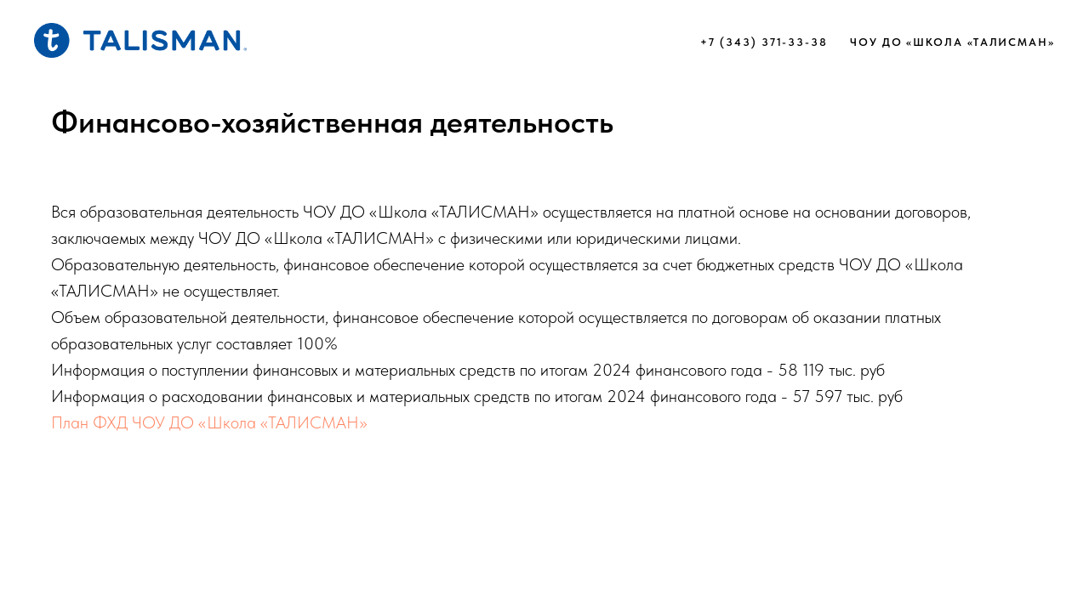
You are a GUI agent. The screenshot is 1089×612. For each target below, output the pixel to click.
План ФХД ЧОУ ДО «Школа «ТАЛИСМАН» (209, 422)
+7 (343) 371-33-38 (764, 42)
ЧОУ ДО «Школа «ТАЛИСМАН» (952, 42)
